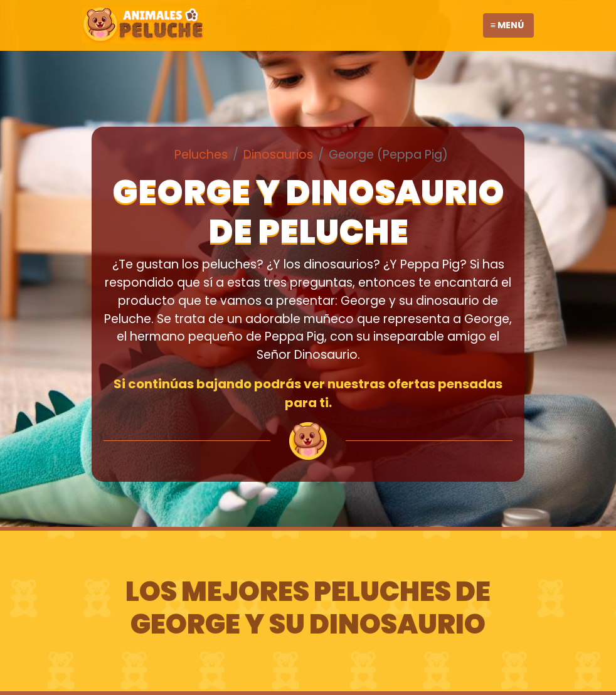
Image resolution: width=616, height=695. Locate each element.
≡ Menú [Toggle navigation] (507, 25)
